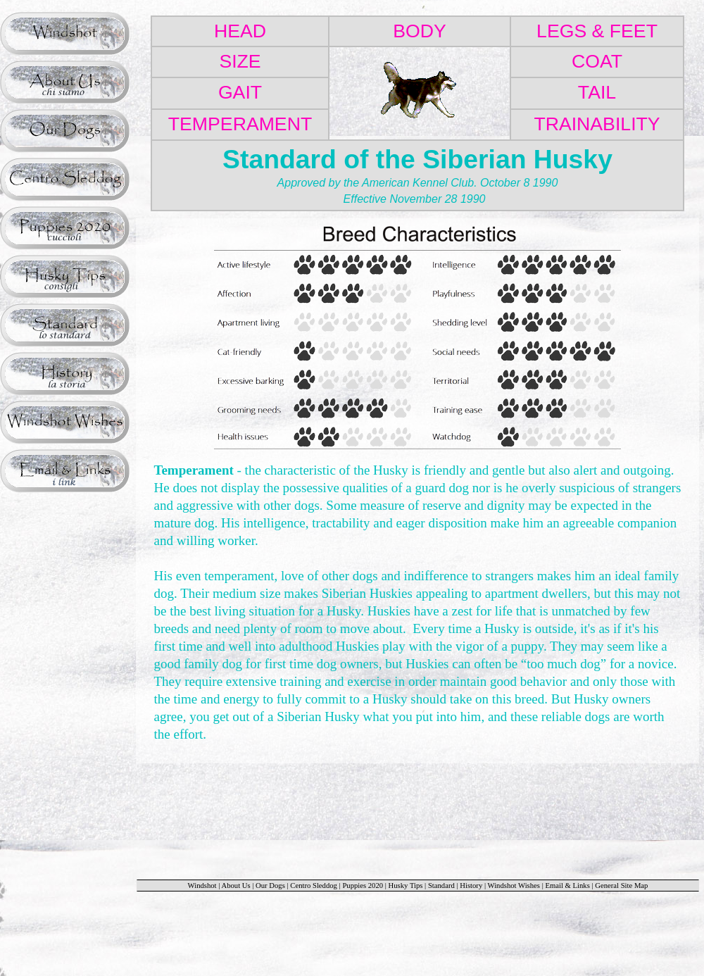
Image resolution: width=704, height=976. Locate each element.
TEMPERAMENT (240, 123)
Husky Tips (406, 885)
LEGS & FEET (597, 31)
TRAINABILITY (597, 123)
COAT (597, 61)
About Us (235, 885)
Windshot (202, 885)
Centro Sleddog (314, 885)
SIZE (239, 61)
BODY (419, 31)
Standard (441, 885)
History (471, 885)
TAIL (597, 92)
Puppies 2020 (362, 885)
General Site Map (621, 885)
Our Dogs (270, 885)
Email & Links (567, 885)
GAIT (240, 92)
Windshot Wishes (514, 885)
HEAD (240, 31)
